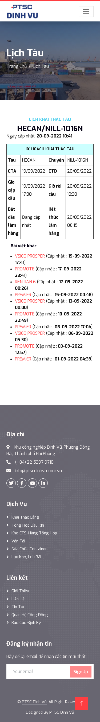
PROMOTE (24, 269)
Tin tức (18, 606)
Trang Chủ (16, 66)
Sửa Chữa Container (29, 549)
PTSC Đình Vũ (34, 702)
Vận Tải (18, 541)
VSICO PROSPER (30, 256)
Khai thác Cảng (25, 517)
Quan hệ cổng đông (29, 614)
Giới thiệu (20, 591)
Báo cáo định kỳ (26, 622)
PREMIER (23, 294)
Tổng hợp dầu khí (27, 525)
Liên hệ (18, 599)
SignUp (80, 672)
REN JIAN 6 (25, 282)
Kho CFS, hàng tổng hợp (34, 533)
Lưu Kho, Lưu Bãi (26, 557)
